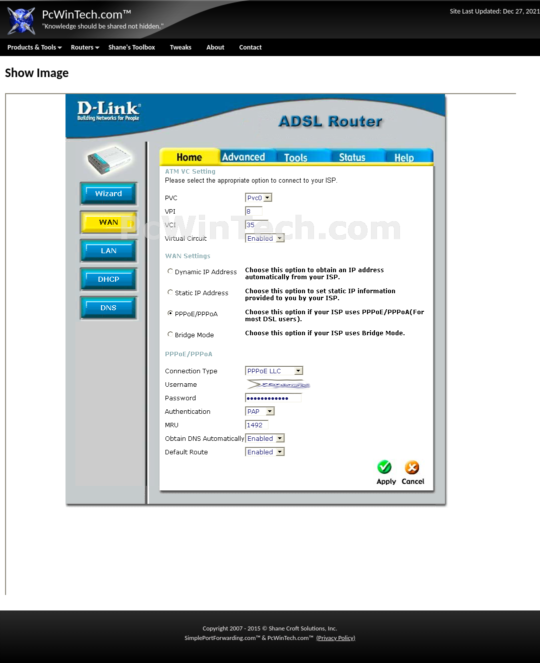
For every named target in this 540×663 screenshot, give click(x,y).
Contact (251, 47)
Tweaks (181, 47)
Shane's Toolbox (131, 47)
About (215, 47)
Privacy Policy (335, 637)
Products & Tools (31, 49)
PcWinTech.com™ (87, 14)
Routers (82, 49)
